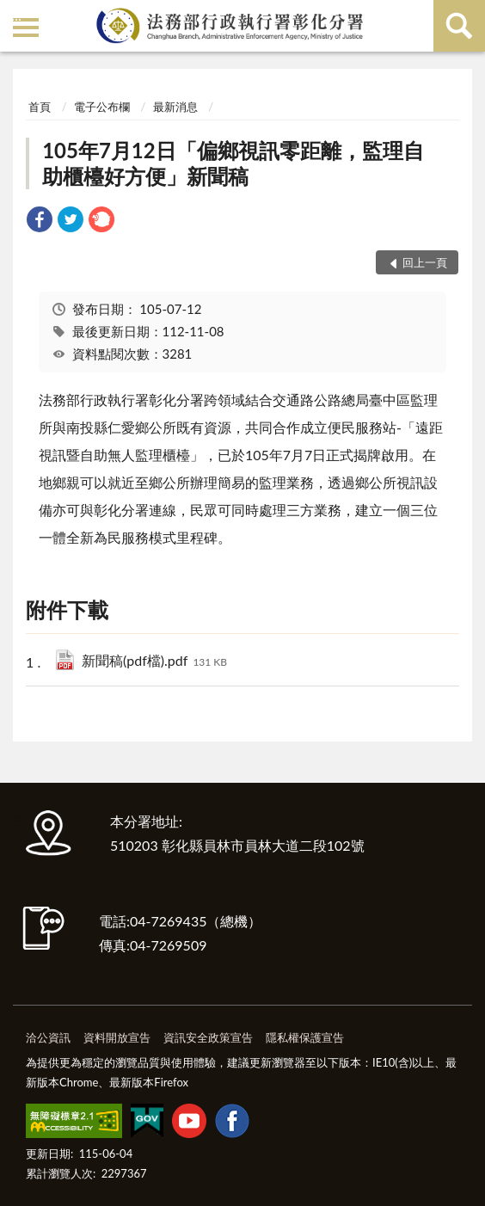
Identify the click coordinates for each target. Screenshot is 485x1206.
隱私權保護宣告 (305, 1037)
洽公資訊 (48, 1037)
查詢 (459, 26)
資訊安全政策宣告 (208, 1037)
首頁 (39, 107)
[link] (39, 221)
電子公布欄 (102, 107)
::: (16, 15)
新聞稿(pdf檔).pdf (154, 662)
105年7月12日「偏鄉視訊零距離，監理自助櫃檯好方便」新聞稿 (233, 163)
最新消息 (175, 107)
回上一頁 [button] (424, 262)
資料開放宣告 (116, 1037)
